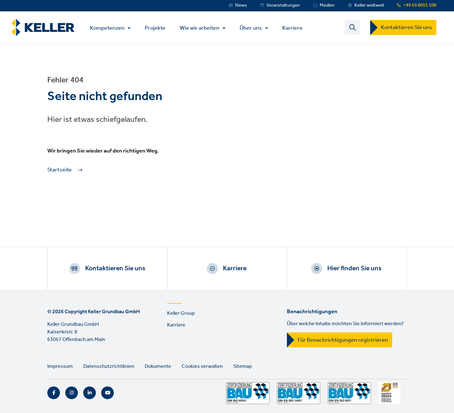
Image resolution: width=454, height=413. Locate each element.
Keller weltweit (369, 5)
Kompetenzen (107, 28)
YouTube (107, 392)
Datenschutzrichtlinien (108, 366)
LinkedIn (89, 392)
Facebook (53, 392)
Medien (327, 5)
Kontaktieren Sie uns (406, 27)
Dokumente (158, 366)
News (241, 5)
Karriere (292, 28)
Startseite (59, 170)
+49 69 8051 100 (419, 5)
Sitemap (242, 366)
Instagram (71, 392)
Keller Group (181, 313)
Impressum (60, 366)
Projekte (155, 28)
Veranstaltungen (283, 5)
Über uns (251, 28)
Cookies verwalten (202, 366)
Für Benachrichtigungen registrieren (343, 340)
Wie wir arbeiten (199, 28)
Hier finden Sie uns (354, 268)
